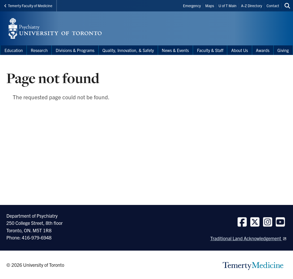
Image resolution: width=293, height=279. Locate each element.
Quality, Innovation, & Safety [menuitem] (128, 50)
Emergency (192, 5)
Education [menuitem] (14, 50)
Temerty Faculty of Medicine (28, 5)
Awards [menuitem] (262, 50)
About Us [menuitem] (239, 50)
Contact (272, 5)
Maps (209, 5)
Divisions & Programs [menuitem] (75, 50)
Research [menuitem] (39, 50)
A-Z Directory (251, 5)
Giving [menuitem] (283, 50)
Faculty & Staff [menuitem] (210, 50)
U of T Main (227, 5)
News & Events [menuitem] (175, 50)
